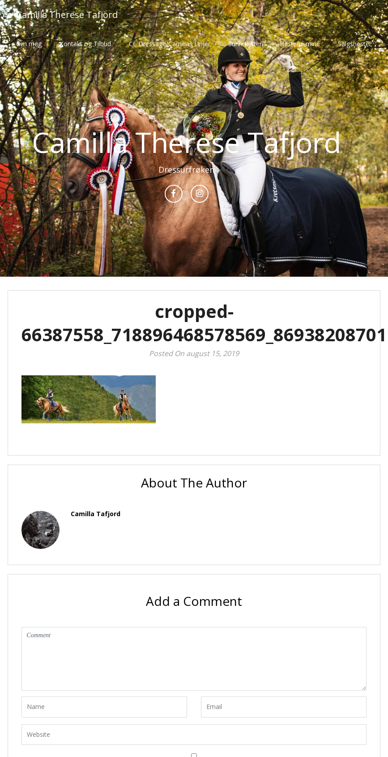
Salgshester (354, 43)
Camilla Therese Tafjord (67, 15)
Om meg (29, 43)
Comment (193, 659)
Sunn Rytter (245, 43)
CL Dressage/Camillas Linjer (169, 43)
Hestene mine (300, 43)
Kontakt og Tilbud (85, 43)
